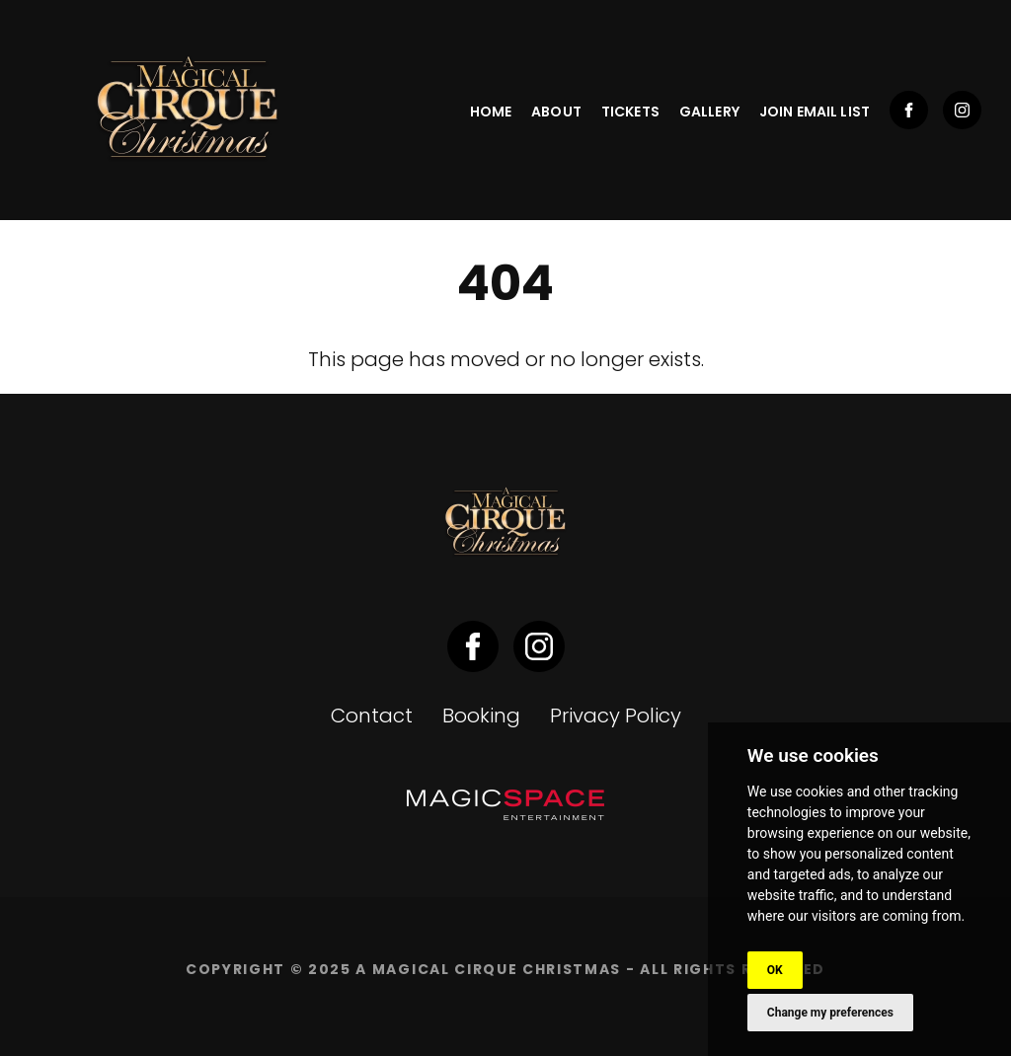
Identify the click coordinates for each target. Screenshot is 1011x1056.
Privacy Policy (615, 715)
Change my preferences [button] (830, 1012)
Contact (372, 715)
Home (491, 111)
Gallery (709, 111)
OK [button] (775, 970)
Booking (481, 715)
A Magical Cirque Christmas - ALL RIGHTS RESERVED (590, 969)
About (556, 111)
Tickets (630, 111)
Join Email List (814, 111)
